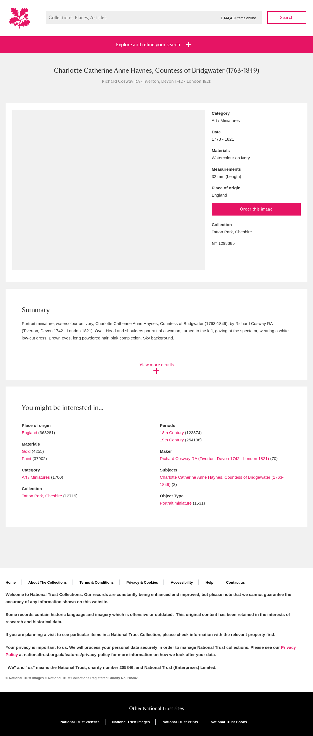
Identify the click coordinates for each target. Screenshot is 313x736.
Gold (26, 451)
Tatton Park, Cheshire (42, 495)
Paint (26, 458)
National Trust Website (80, 722)
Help (209, 582)
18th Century (172, 432)
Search (286, 17)
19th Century (172, 439)
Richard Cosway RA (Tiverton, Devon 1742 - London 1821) (214, 458)
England (29, 432)
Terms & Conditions (97, 582)
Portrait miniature (176, 503)
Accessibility (182, 582)
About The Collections (47, 582)
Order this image (256, 209)
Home (11, 582)
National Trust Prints (180, 722)
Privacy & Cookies (142, 582)
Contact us (235, 582)
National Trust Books (229, 722)
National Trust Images (131, 722)
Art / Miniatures (36, 477)
